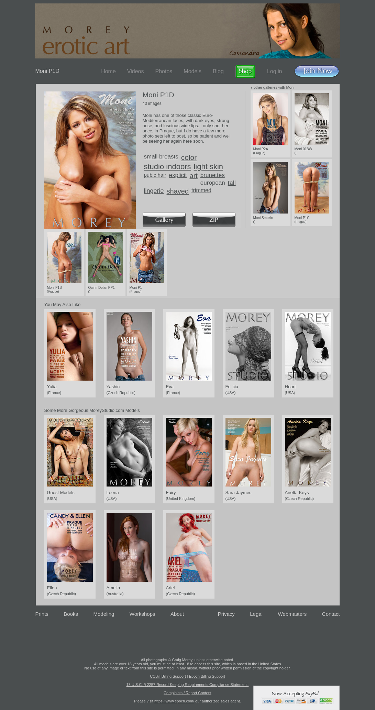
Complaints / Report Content (187, 693)
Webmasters (292, 614)
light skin (208, 166)
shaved (178, 191)
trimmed (201, 190)
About (177, 614)
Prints (41, 614)
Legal (256, 614)
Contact (331, 614)
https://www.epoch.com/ (174, 701)
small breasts (161, 156)
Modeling (103, 614)
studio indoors (167, 166)
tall (232, 182)
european (212, 182)
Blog (218, 71)
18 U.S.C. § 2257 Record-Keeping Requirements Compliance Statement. (187, 684)
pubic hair (155, 175)
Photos (163, 71)
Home (108, 71)
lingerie (154, 190)
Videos (135, 71)
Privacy (226, 614)
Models (192, 71)
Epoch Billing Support (207, 676)
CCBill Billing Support (168, 676)
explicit (178, 175)
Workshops (142, 614)
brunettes (212, 175)
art (194, 175)
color (189, 157)
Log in (274, 71)
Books (71, 614)
